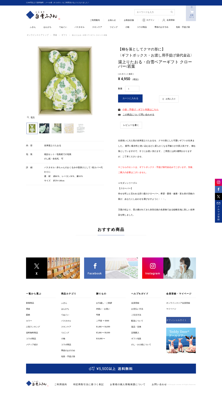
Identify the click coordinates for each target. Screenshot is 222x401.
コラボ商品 (142, 27)
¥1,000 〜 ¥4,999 (103, 327)
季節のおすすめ (161, 27)
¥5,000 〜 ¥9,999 (103, 333)
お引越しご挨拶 (104, 303)
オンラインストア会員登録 (178, 303)
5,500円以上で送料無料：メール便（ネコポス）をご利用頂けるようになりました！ (63, 3)
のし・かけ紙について (141, 344)
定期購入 (135, 333)
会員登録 (171, 20)
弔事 (98, 315)
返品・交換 (136, 327)
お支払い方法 (137, 309)
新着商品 (30, 303)
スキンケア (97, 27)
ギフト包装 (136, 338)
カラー (29, 321)
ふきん (33, 27)
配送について (137, 321)
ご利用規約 (59, 384)
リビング (114, 27)
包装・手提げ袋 (183, 27)
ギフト (58, 35)
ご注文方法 (136, 315)
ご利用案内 (95, 20)
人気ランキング (33, 327)
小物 (127, 27)
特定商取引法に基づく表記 (84, 384)
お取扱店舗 (129, 20)
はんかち (47, 27)
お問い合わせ (145, 384)
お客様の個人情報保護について (117, 384)
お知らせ (112, 20)
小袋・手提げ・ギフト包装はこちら (140, 109)
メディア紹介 (32, 344)
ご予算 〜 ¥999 (102, 321)
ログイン (150, 20)
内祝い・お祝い (103, 309)
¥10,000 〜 (100, 338)
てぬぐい (63, 27)
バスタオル (80, 27)
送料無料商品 (32, 333)
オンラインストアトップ (35, 35)
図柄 (28, 315)
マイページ (171, 309)
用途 (50, 35)
